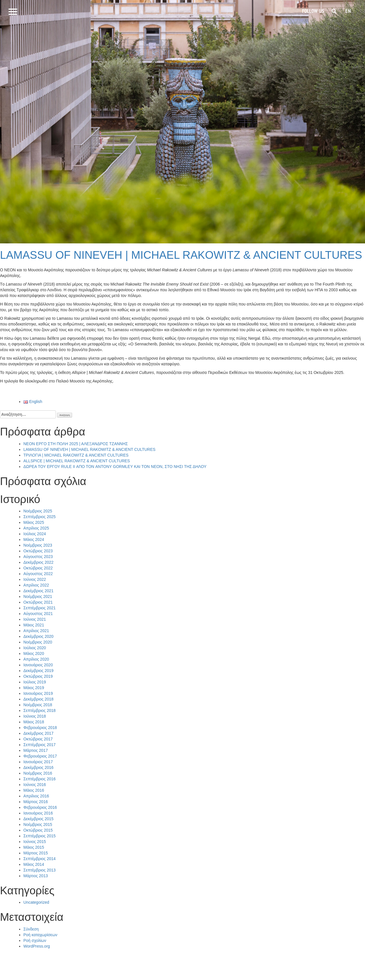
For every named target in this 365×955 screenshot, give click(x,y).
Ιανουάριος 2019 (38, 693)
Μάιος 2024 (33, 539)
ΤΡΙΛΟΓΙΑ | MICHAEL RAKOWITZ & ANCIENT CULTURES (76, 455)
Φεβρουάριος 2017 (40, 756)
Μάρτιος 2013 (35, 875)
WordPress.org (36, 946)
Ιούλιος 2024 (34, 534)
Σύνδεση (31, 929)
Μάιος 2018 (33, 722)
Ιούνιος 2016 (34, 784)
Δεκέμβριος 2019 (38, 670)
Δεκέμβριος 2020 (38, 636)
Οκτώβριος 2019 (38, 676)
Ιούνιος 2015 (34, 841)
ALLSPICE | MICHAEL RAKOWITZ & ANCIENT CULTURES (76, 461)
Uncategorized (36, 902)
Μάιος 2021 (33, 625)
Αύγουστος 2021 (38, 613)
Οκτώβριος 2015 (38, 830)
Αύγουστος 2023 (38, 556)
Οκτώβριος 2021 (38, 602)
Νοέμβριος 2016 (37, 773)
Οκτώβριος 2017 (38, 739)
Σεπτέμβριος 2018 (39, 710)
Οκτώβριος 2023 (38, 551)
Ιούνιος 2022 (34, 579)
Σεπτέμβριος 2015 (39, 836)
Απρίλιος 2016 (36, 796)
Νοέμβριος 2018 (37, 704)
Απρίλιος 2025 (36, 528)
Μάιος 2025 (33, 522)
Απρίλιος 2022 (36, 585)
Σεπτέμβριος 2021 (39, 608)
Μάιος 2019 (33, 687)
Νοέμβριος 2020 (37, 642)
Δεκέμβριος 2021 (38, 591)
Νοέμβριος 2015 (37, 824)
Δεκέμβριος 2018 (38, 699)
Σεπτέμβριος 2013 (39, 870)
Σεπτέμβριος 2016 (39, 779)
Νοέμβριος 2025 (37, 511)
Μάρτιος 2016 (35, 801)
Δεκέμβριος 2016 (38, 767)
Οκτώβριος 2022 (38, 568)
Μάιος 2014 (33, 864)
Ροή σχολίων (34, 940)
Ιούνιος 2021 (34, 619)
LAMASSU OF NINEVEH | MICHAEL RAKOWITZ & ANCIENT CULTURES (181, 255)
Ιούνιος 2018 (34, 716)
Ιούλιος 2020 (34, 648)
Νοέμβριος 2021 (37, 596)
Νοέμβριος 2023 (37, 545)
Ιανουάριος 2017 (38, 761)
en (348, 11)
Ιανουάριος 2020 (38, 665)
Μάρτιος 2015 (35, 853)
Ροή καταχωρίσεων (40, 934)
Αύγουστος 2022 (38, 573)
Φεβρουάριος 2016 (40, 807)
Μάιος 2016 (33, 790)
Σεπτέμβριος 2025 (39, 516)
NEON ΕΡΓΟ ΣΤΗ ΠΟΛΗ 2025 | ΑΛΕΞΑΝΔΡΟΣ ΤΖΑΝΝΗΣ (75, 443)
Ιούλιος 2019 (34, 682)
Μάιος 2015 (33, 847)
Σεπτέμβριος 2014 (39, 858)
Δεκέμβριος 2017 (38, 733)
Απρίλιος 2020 (36, 659)
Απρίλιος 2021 (36, 630)
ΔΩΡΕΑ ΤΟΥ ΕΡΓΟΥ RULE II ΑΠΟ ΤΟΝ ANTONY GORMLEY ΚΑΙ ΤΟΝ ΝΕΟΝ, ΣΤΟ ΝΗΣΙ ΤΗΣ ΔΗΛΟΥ (114, 466)
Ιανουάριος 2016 (38, 813)
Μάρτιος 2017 (35, 750)
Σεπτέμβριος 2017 (39, 744)
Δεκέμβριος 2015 (38, 818)
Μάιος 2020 (33, 653)
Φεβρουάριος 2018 (40, 727)
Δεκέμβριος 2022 (38, 562)
